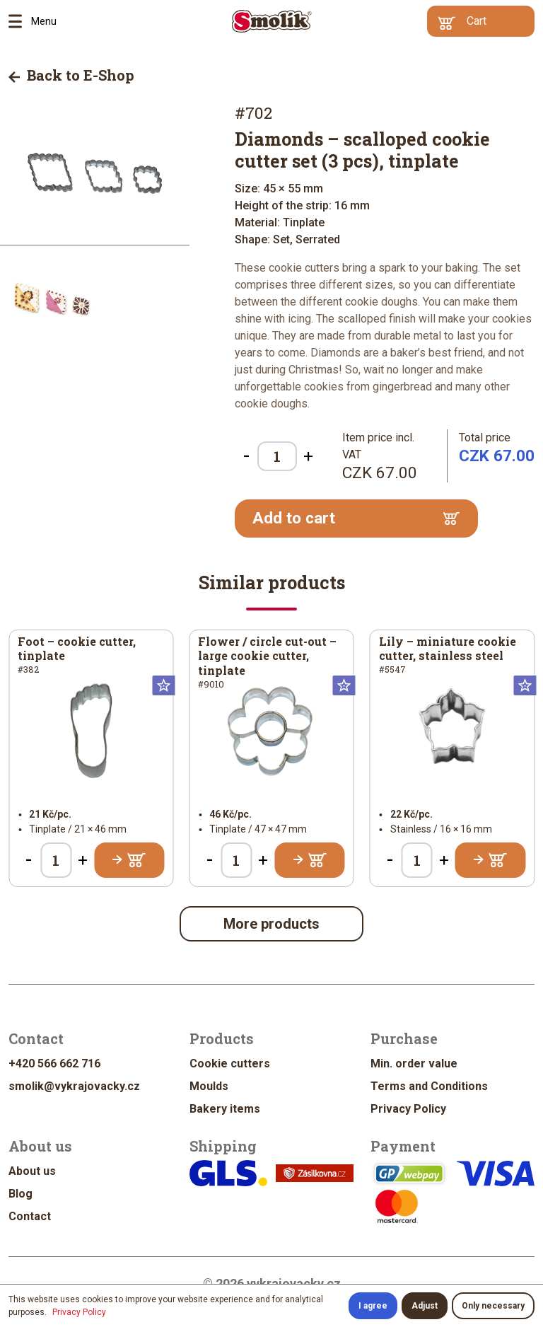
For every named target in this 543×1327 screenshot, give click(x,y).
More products (271, 923)
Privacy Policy (408, 1109)
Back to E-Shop (71, 75)
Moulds (208, 1086)
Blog (20, 1193)
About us (32, 1171)
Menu (19, 21)
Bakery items (224, 1109)
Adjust (424, 1306)
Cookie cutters (229, 1063)
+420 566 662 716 (54, 1063)
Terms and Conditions (429, 1086)
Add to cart (356, 518)
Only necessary (493, 1306)
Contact (29, 1216)
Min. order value (413, 1063)
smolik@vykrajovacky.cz (74, 1086)
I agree (372, 1306)
